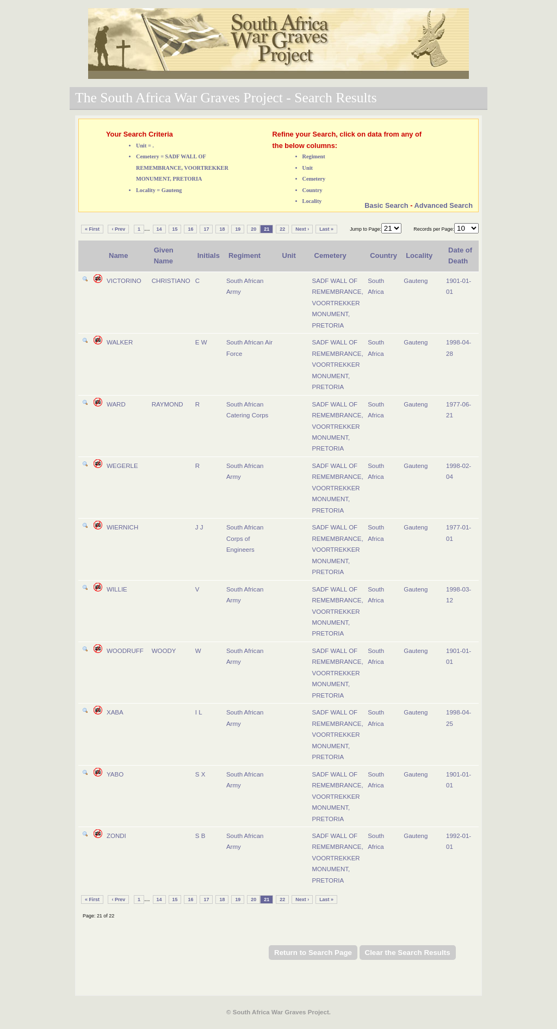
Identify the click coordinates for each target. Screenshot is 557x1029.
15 (175, 229)
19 (237, 229)
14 (159, 229)
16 (190, 229)
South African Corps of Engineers (245, 538)
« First (92, 229)
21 (266, 229)
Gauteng (416, 281)
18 (222, 229)
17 (206, 229)
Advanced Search (443, 205)
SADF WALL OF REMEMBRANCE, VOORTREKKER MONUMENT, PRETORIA (337, 303)
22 (282, 229)
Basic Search (386, 205)
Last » (326, 229)
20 (253, 229)
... (147, 228)
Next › (302, 229)
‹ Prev (118, 229)
